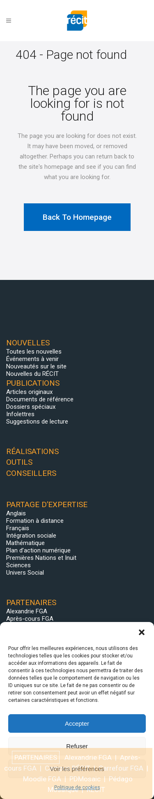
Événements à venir (32, 359)
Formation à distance (35, 520)
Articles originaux (29, 392)
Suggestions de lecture (37, 421)
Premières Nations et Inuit (41, 557)
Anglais (16, 513)
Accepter (77, 723)
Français (17, 528)
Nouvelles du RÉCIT (32, 373)
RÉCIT (96, 789)
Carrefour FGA (121, 768)
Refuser (77, 746)
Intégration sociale (31, 535)
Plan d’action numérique (38, 550)
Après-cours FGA (29, 618)
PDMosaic (85, 779)
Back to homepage (77, 217)
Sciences (18, 565)
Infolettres (20, 414)
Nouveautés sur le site (36, 366)
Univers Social (25, 572)
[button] (142, 632)
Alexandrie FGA (26, 611)
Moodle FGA (42, 779)
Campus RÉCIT (67, 768)
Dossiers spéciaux (30, 406)
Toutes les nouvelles (34, 351)
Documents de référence (40, 399)
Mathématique (25, 543)
